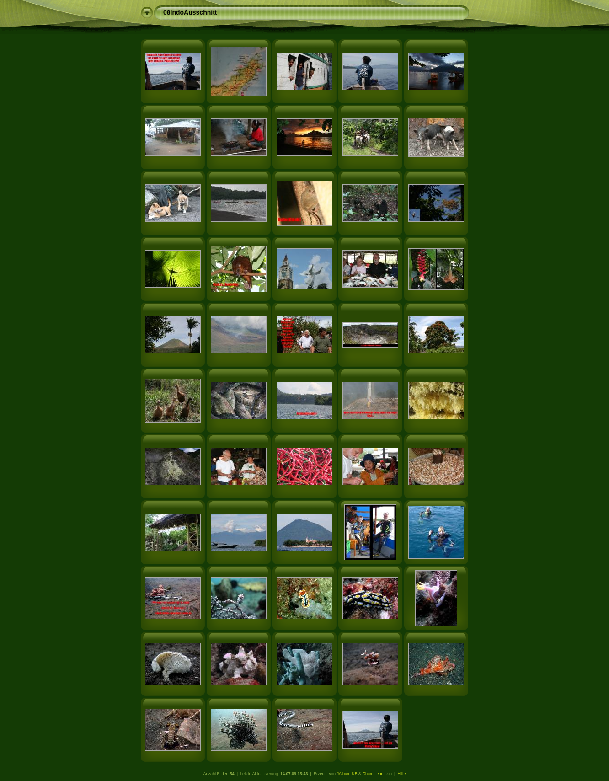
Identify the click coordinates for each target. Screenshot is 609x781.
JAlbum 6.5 (347, 773)
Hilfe (401, 773)
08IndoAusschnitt (190, 12)
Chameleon (373, 773)
